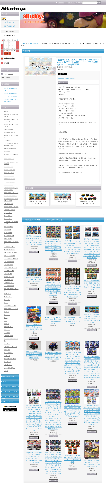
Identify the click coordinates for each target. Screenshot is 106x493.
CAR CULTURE (8, 129)
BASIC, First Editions (10, 148)
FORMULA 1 (7, 140)
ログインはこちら (9, 26)
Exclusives (7, 315)
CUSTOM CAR (8, 327)
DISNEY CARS (8, 227)
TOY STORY (7, 229)
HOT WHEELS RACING (11, 309)
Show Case (7, 343)
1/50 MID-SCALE (9, 271)
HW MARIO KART (9, 170)
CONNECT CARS (9, 277)
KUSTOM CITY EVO (10, 359)
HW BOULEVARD (9, 132)
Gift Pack (6, 324)
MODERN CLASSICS (10, 305)
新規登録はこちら (9, 22)
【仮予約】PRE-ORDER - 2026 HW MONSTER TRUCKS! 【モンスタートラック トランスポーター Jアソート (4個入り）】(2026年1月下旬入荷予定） (72, 247)
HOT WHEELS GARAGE (11, 193)
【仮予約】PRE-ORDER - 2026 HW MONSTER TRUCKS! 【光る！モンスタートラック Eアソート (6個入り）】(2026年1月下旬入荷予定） (53, 246)
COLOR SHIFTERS (9, 255)
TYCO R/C (7, 350)
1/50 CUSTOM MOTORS (11, 258)
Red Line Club (8, 296)
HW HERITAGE (8, 167)
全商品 (6, 111)
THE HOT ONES (8, 185)
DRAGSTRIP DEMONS (10, 252)
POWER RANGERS (9, 182)
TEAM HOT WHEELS (10, 196)
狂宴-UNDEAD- (7, 401)
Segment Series (8, 213)
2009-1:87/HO (8, 274)
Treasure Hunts (8, 219)
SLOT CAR (7, 356)
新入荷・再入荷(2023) (10, 93)
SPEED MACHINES (9, 210)
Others (5, 318)
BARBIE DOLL (8, 353)
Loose (5, 321)
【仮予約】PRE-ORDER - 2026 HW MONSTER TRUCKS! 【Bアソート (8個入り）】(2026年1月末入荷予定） (34, 240)
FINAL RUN (7, 293)
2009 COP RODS (8, 264)
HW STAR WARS (9, 176)
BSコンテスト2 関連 (9, 391)
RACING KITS (8, 233)
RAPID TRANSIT (9, 236)
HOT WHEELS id (9, 159)
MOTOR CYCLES (9, 283)
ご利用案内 (61, 2)
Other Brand (7, 362)
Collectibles (7, 330)
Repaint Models (8, 216)
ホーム (23, 43)
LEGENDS (7, 333)
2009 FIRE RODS (9, 262)
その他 (6, 371)
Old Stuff (6, 312)
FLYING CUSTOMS (9, 179)
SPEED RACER (8, 336)
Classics (6, 302)
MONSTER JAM (8, 280)
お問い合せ (71, 2)
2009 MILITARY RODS (10, 267)
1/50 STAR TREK (9, 286)
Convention (7, 300)
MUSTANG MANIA (9, 246)
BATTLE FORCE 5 (9, 249)
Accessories (7, 151)
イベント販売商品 (9, 368)
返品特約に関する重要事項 (67, 78)
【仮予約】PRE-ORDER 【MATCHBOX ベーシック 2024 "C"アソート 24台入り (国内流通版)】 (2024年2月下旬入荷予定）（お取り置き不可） (53, 289)
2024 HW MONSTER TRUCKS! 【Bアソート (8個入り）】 (34, 280)
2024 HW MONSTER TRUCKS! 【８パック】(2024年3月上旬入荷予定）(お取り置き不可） (91, 318)
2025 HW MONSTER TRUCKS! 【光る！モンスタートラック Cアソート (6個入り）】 (92, 285)
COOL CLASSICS (9, 173)
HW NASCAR (8, 238)
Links (4, 381)
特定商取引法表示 (8, 377)
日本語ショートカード (10, 347)
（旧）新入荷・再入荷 (10, 96)
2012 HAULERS (8, 204)
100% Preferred (8, 365)
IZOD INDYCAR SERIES (11, 207)
